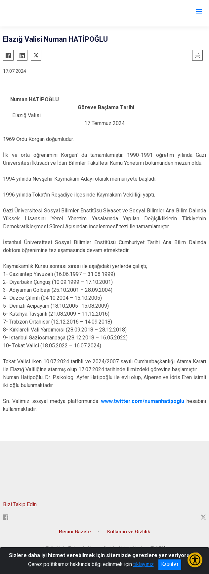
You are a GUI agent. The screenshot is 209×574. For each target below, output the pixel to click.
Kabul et (169, 564)
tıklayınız (143, 564)
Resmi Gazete (75, 532)
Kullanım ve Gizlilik (128, 532)
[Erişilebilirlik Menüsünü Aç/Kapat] (195, 559)
